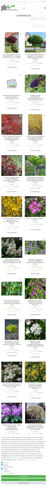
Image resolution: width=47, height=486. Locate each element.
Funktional (7, 471)
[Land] (2, 1)
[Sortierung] (34, 18)
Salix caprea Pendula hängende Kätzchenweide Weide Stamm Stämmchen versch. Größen (35, 429)
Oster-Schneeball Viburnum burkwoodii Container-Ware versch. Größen (12, 387)
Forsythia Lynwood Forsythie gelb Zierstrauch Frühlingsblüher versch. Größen (11, 221)
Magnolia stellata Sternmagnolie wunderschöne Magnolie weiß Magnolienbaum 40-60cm (35, 346)
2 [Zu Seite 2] (40, 26)
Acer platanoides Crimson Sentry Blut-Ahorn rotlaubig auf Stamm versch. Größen (12, 56)
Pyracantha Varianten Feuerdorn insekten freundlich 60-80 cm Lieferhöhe (35, 388)
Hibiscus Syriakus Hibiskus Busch (35, 220)
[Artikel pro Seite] (42, 18)
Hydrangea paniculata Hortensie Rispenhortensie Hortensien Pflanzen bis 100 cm (12, 263)
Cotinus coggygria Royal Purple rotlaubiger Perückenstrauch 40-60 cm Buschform (11, 180)
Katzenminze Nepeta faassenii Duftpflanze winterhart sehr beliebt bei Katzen (35, 263)
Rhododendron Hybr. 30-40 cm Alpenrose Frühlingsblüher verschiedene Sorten (12, 429)
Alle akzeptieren (23, 476)
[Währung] (4, 1)
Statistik (6, 465)
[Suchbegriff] (31, 8)
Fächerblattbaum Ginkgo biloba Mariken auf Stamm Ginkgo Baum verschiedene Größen (35, 180)
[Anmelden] (11, 1)
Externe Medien (8, 467)
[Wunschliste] (32, 1)
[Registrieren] (22, 1)
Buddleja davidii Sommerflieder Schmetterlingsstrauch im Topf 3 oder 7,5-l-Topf (35, 98)
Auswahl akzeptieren (23, 483)
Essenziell (7, 463)
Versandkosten (16, 61)
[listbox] (11, 42)
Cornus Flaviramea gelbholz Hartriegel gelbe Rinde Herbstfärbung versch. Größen (35, 139)
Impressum (16, 458)
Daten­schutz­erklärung (30, 460)
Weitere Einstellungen (7, 473)
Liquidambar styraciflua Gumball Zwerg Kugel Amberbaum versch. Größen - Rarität (12, 345)
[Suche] (40, 8)
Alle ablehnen (23, 479)
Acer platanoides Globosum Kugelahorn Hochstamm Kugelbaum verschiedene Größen (35, 57)
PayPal (6, 469)
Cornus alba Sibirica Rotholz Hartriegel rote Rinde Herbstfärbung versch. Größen (12, 139)
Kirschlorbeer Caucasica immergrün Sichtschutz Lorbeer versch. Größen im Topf (12, 304)
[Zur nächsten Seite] (43, 26)
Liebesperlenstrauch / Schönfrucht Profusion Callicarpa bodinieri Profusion (35, 304)
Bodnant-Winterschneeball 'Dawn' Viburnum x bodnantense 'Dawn (11, 97)
